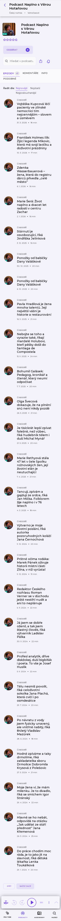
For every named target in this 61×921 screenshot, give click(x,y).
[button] (29, 8)
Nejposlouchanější (26, 92)
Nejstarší (35, 88)
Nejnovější (21, 88)
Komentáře (30, 73)
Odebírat (18, 50)
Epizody (11, 73)
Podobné (9, 78)
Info (44, 73)
